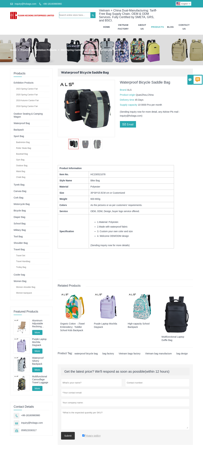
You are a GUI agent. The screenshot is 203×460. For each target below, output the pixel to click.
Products (157, 27)
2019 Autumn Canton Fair (27, 100)
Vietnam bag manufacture (158, 353)
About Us (142, 27)
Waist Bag (20, 171)
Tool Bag (18, 236)
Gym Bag (20, 160)
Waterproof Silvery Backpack (38, 361)
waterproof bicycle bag (86, 353)
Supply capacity (129, 104)
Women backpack (24, 293)
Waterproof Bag (22, 123)
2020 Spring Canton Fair (27, 94)
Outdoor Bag (21, 165)
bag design (182, 353)
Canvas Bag (20, 191)
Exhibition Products (46, 50)
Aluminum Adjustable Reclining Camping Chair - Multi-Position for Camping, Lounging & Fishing (40, 323)
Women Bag (20, 281)
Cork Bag (18, 197)
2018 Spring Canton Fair (27, 106)
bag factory (108, 353)
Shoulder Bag (21, 243)
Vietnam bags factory (129, 353)
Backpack (19, 129)
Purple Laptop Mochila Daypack (39, 342)
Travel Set (20, 255)
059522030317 (28, 430)
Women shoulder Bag (25, 287)
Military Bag (20, 230)
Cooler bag (19, 274)
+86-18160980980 (52, 3)
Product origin (128, 94)
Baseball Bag (22, 154)
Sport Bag (19, 136)
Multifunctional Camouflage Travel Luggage (40, 379)
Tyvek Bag (19, 184)
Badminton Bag (23, 142)
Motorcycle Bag (22, 204)
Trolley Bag (21, 267)
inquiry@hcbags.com (25, 3)
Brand (123, 89)
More (37, 332)
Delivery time (127, 99)
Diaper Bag (19, 217)
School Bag (20, 223)
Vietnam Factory (123, 27)
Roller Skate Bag (23, 148)
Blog (170, 27)
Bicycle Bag (20, 210)
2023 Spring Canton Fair (74, 50)
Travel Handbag (23, 261)
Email (128, 124)
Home (106, 27)
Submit (68, 436)
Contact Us (184, 27)
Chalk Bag (20, 177)
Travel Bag (19, 249)
